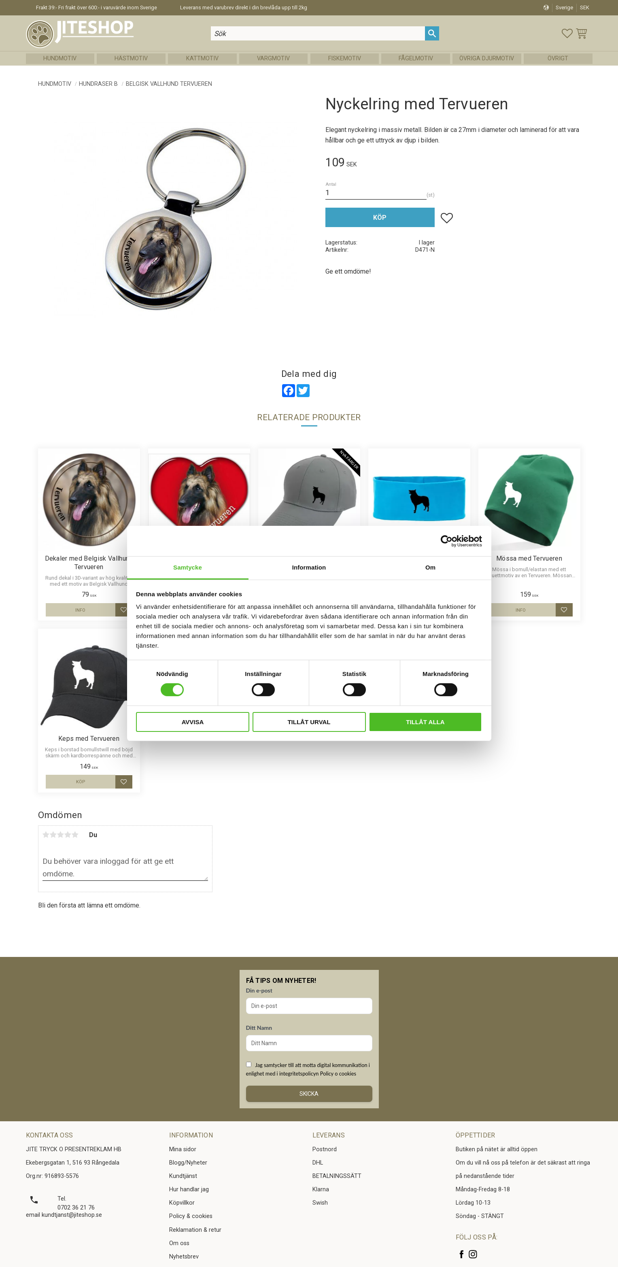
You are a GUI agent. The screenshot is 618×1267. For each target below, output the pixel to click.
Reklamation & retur (195, 1230)
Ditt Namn (259, 1027)
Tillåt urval (308, 722)
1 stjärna (46, 834)
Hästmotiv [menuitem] (131, 58)
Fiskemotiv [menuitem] (344, 58)
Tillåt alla (425, 722)
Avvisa (193, 722)
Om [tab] (430, 567)
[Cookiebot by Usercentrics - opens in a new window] (446, 541)
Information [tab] (309, 567)
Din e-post (259, 990)
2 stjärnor (53, 834)
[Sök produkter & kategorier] (318, 33)
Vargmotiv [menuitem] (273, 58)
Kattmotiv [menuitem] (202, 58)
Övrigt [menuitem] (558, 58)
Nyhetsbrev (184, 1256)
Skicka (309, 1094)
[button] (567, 33)
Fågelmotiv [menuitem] (416, 58)
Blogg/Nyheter (188, 1162)
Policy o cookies (338, 1073)
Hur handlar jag (189, 1189)
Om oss (179, 1243)
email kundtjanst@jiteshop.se (64, 1215)
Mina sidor (182, 1149)
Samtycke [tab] (187, 567)
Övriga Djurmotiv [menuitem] (486, 58)
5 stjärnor (75, 834)
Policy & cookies (190, 1216)
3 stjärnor (60, 834)
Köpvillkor (182, 1202)
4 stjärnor (68, 834)
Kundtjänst (183, 1176)
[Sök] (432, 33)
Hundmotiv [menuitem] (59, 58)
